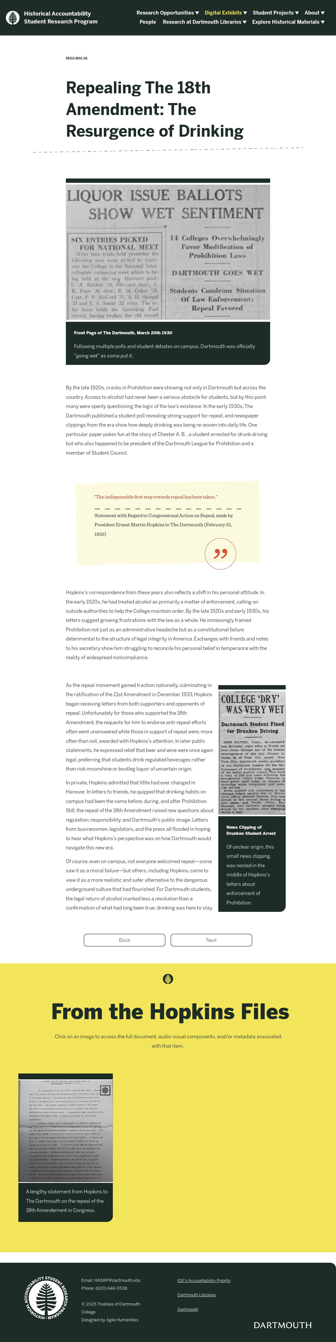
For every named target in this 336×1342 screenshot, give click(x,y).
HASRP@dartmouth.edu (117, 1280)
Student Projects (273, 13)
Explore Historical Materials (285, 22)
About (312, 13)
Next (211, 940)
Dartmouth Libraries (196, 1295)
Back (124, 940)
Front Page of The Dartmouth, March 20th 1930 (123, 332)
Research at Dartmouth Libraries (202, 22)
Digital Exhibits (223, 13)
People (148, 22)
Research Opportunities (165, 13)
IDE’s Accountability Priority (204, 1280)
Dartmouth (187, 1309)
